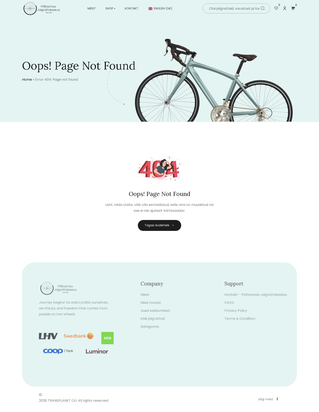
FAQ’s (229, 305)
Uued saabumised (155, 313)
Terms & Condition (240, 321)
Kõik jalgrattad (153, 321)
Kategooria (150, 329)
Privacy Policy (236, 313)
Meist (92, 8)
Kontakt (131, 8)
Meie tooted (151, 305)
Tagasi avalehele (159, 225)
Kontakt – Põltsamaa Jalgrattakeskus (256, 297)
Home (27, 79)
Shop (109, 8)
